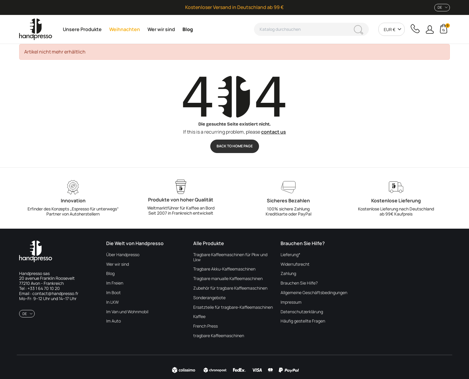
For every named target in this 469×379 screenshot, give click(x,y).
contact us (273, 132)
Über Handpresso (122, 254)
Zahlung (288, 273)
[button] (430, 29)
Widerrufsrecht (295, 264)
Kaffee (199, 316)
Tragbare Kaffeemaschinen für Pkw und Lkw (230, 257)
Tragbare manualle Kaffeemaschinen (228, 278)
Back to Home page (235, 146)
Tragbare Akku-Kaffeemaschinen (224, 269)
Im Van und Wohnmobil (127, 311)
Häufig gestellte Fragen (303, 321)
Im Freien (114, 283)
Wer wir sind (117, 264)
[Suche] (311, 29)
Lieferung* (290, 254)
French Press (205, 326)
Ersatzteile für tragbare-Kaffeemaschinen (233, 307)
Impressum (291, 302)
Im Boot (113, 292)
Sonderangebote (209, 297)
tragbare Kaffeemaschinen (218, 335)
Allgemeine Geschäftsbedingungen (314, 292)
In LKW (112, 302)
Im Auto (113, 321)
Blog (110, 273)
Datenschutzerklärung (302, 311)
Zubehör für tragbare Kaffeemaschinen (230, 288)
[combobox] (442, 7)
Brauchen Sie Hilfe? (299, 283)
